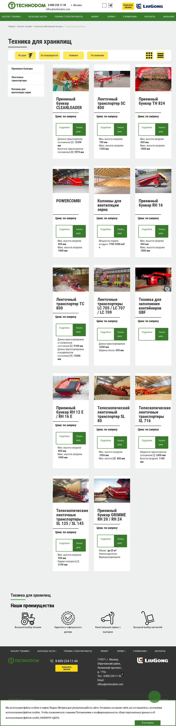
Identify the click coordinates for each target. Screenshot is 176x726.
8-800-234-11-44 (66, 661)
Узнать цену (79, 129)
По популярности (49, 55)
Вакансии (168, 16)
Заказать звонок (128, 6)
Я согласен (148, 722)
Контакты (150, 16)
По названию (97, 55)
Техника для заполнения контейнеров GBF (150, 306)
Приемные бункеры (22, 68)
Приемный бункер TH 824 (152, 101)
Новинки (73, 55)
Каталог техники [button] (11, 16)
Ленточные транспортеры (19, 79)
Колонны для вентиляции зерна (21, 91)
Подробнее (64, 127)
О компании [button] (129, 16)
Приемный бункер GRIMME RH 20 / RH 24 (111, 515)
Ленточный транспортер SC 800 (111, 103)
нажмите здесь (49, 717)
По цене (25, 55)
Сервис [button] (111, 16)
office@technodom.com (58, 9)
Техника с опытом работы (68, 16)
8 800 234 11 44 (57, 5)
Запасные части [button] (37, 16)
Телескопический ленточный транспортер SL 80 (113, 414)
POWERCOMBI (68, 200)
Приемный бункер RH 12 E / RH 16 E (69, 412)
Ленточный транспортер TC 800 (70, 304)
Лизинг (95, 16)
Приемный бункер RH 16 (151, 203)
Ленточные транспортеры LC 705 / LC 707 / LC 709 (111, 306)
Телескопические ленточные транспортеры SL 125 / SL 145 (72, 517)
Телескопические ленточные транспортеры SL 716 (155, 414)
